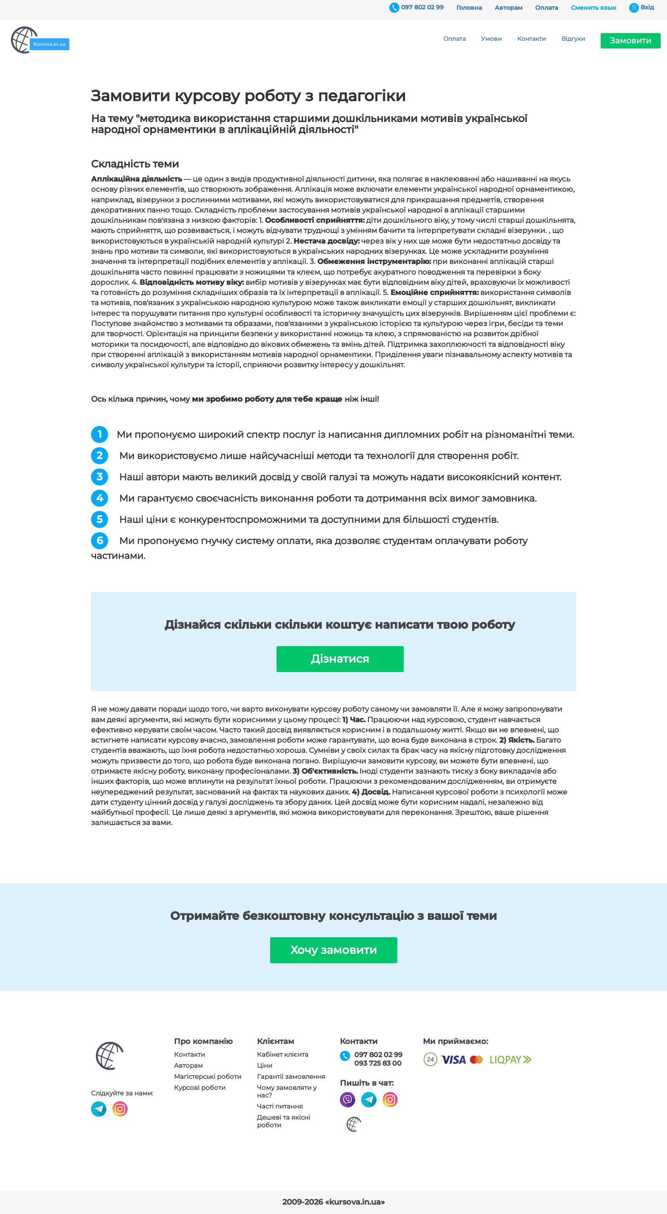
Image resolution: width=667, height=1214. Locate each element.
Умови (491, 39)
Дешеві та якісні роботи (283, 1121)
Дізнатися (340, 659)
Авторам (508, 7)
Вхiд (647, 7)
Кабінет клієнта (282, 1054)
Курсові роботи (199, 1088)
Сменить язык (593, 7)
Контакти (531, 39)
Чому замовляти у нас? (286, 1091)
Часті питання (280, 1106)
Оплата (546, 7)
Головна (469, 7)
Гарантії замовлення (291, 1077)
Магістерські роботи (207, 1077)
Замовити (630, 40)
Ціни (264, 1065)
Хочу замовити (334, 950)
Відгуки (573, 39)
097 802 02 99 (422, 7)
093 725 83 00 (378, 1063)
